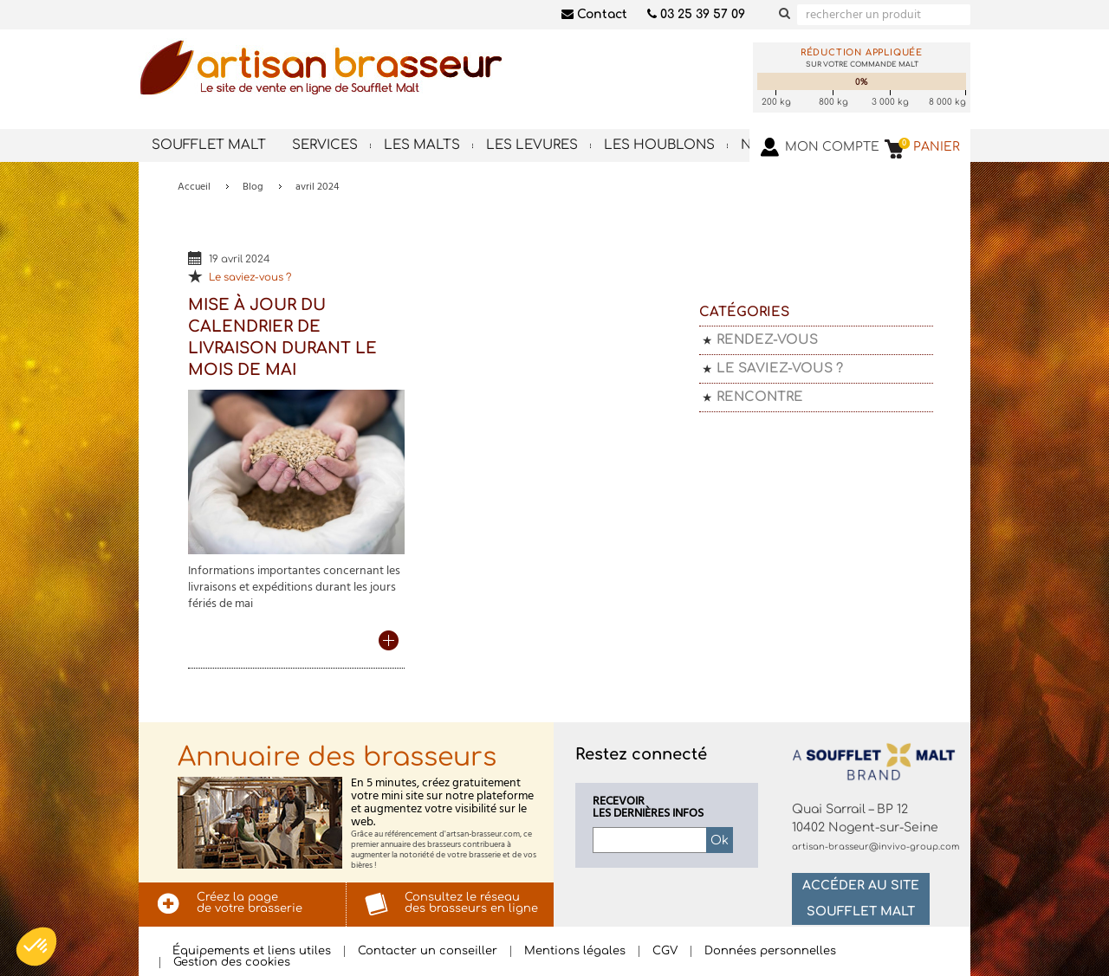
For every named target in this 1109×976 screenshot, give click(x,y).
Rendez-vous (767, 340)
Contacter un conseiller (427, 951)
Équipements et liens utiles (251, 951)
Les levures (532, 145)
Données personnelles (770, 951)
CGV (665, 951)
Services (325, 145)
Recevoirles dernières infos (648, 808)
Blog (253, 187)
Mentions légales (575, 951)
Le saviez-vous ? (250, 277)
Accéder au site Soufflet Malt (860, 898)
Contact (594, 14)
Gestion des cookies (231, 962)
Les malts (422, 145)
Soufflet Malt (209, 145)
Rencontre (760, 397)
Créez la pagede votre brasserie (249, 903)
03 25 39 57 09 (696, 14)
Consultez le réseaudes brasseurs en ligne (471, 903)
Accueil (194, 187)
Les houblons (659, 145)
